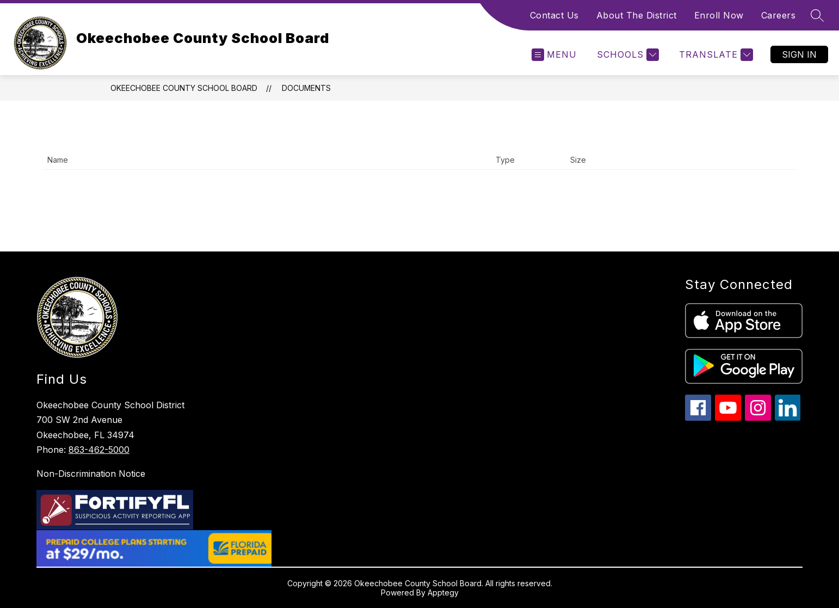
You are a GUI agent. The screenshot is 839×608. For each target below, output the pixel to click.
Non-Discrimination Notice (90, 473)
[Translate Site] (714, 55)
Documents (306, 88)
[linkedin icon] (788, 417)
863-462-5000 (99, 449)
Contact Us (554, 15)
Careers (778, 15)
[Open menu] (554, 55)
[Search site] (817, 15)
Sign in (799, 54)
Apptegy (443, 592)
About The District (636, 15)
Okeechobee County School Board (183, 88)
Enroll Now (719, 15)
